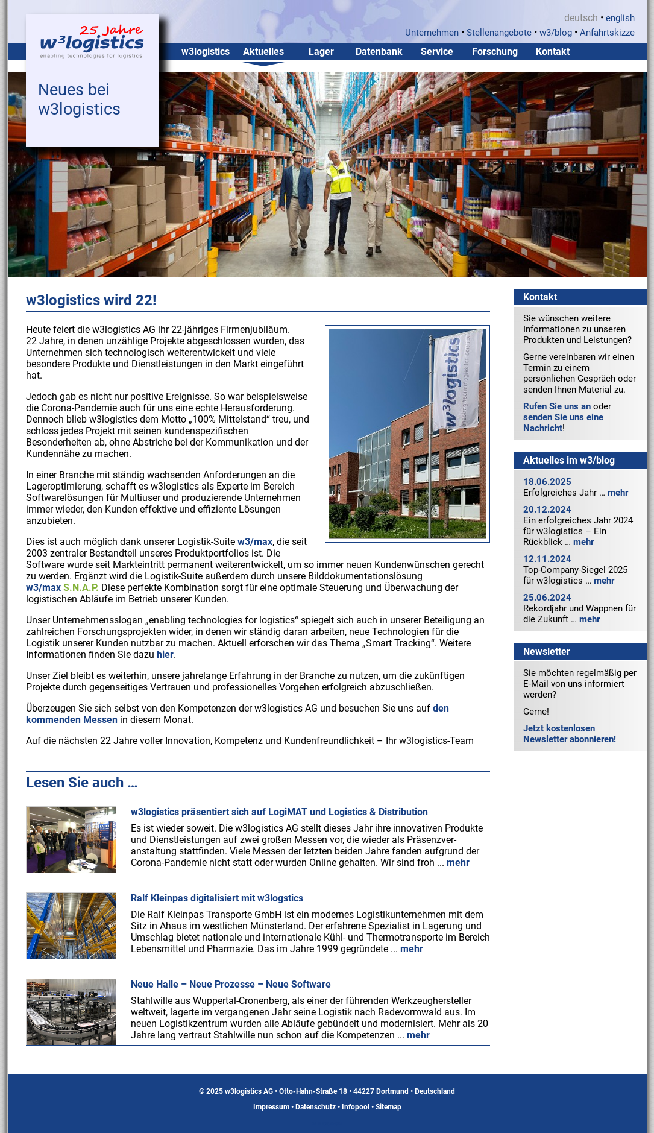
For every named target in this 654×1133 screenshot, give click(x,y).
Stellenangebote (499, 32)
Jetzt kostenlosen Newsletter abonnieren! (569, 734)
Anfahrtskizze (607, 32)
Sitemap (388, 1107)
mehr (618, 492)
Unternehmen (432, 32)
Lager (321, 51)
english (620, 18)
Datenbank (379, 51)
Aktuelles (263, 51)
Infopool (355, 1107)
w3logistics (205, 51)
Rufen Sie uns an (557, 406)
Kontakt (553, 51)
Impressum (271, 1107)
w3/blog (555, 32)
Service (437, 51)
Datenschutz (315, 1107)
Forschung (495, 51)
